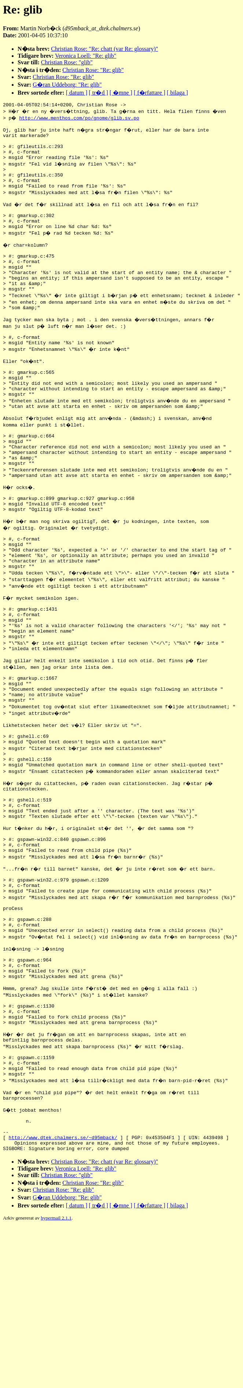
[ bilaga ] (177, 93)
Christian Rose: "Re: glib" (93, 70)
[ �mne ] (121, 93)
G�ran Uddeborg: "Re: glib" (67, 84)
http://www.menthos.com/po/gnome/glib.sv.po (80, 118)
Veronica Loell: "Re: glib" (85, 56)
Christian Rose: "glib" (67, 62)
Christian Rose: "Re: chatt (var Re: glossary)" (104, 49)
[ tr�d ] (98, 93)
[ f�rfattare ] (149, 93)
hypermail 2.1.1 (56, 1366)
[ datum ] (77, 93)
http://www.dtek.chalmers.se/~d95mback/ (63, 1283)
